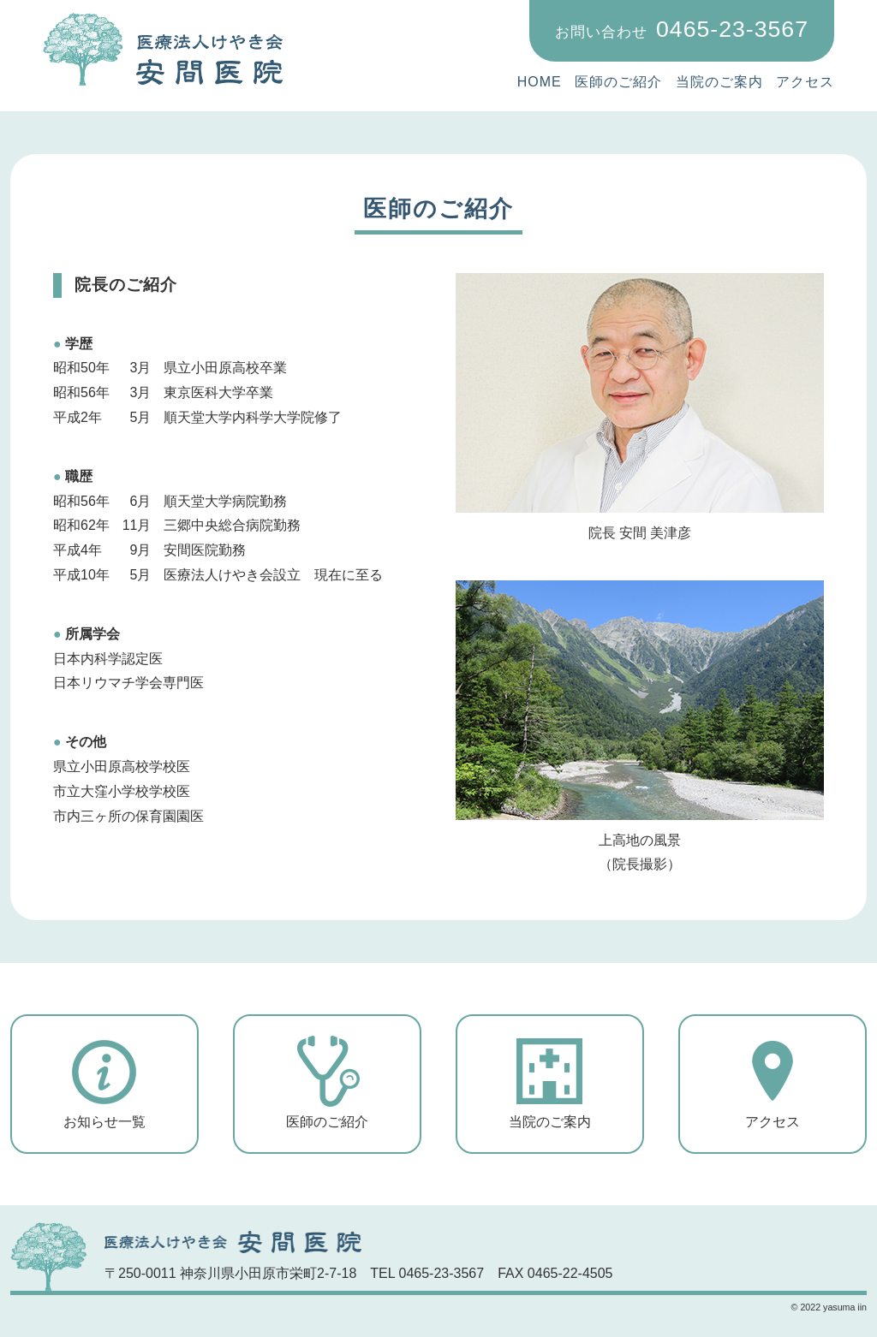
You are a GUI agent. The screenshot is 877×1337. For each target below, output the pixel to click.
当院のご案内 (719, 81)
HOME (539, 81)
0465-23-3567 (681, 29)
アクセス (805, 81)
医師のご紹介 (618, 81)
